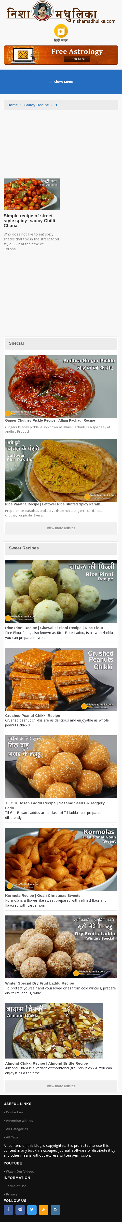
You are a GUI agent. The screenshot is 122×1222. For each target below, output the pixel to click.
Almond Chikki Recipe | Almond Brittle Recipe (46, 1063)
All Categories (17, 1129)
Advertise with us (19, 1120)
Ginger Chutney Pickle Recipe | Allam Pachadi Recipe (50, 420)
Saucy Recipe (36, 105)
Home (12, 105)
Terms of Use (16, 1186)
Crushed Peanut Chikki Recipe (32, 715)
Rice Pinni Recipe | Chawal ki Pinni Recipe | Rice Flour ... (56, 628)
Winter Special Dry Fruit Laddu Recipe (39, 983)
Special (16, 343)
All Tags (12, 1137)
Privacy (12, 1194)
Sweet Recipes (24, 548)
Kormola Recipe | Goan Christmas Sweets (43, 895)
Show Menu (61, 81)
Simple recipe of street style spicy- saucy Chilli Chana (29, 220)
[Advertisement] (61, 146)
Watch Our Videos (20, 1171)
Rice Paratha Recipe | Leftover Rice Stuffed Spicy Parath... (54, 504)
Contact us (14, 1112)
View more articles (61, 528)
